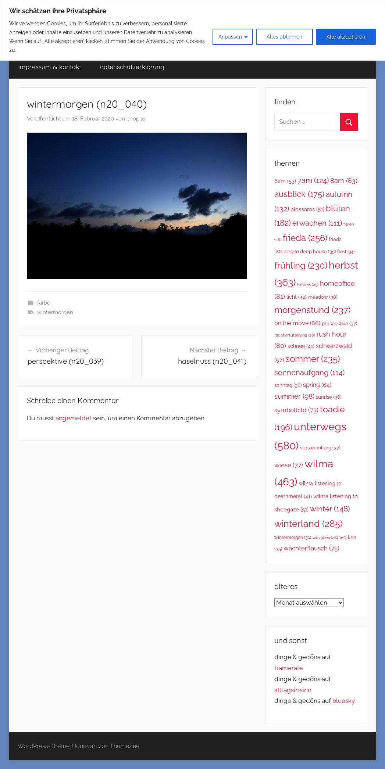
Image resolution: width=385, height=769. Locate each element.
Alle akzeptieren (346, 37)
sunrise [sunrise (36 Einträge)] (328, 397)
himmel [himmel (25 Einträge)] (307, 284)
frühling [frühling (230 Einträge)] (300, 265)
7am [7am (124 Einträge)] (313, 180)
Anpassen (230, 37)
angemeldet (74, 418)
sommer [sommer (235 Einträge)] (312, 358)
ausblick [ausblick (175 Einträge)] (299, 194)
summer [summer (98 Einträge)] (294, 396)
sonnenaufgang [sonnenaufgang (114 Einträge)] (309, 373)
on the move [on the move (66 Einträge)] (297, 323)
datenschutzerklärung (132, 67)
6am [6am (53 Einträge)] (285, 181)
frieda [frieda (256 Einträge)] (305, 238)
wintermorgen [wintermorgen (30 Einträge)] (292, 537)
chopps (135, 118)
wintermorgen (55, 312)
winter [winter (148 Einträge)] (330, 508)
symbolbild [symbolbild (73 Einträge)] (296, 410)
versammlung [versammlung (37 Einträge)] (320, 447)
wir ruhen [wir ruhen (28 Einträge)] (325, 537)
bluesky (343, 700)
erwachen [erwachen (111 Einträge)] (317, 223)
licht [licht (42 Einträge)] (296, 297)
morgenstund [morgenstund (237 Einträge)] (312, 310)
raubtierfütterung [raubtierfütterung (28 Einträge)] (294, 335)
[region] (192, 30)
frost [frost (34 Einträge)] (345, 251)
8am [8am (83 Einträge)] (343, 180)
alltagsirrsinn (292, 690)
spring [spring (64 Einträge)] (317, 384)
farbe (43, 302)
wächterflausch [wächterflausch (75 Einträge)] (311, 548)
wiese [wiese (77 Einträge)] (288, 465)
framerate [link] (288, 668)
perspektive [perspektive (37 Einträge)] (339, 323)
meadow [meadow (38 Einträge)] (322, 297)
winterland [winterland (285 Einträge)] (308, 523)
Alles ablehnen (284, 37)
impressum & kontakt (49, 67)
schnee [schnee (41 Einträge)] (301, 346)
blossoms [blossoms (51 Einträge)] (307, 209)
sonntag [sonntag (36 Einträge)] (288, 385)
